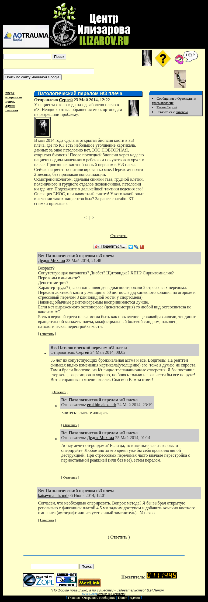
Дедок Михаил (51, 260)
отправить (13, 97)
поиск (10, 101)
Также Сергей (167, 107)
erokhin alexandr (101, 404)
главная (11, 110)
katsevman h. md (53, 495)
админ (10, 106)
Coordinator (118, 594)
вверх (10, 93)
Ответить (118, 235)
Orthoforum (104, 594)
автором (182, 112)
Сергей (66, 99)
